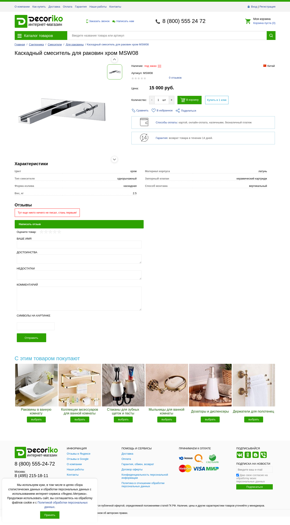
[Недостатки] (79, 275)
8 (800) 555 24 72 (183, 21)
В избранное (162, 110)
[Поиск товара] (166, 35)
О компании (22, 6)
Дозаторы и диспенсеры (210, 411)
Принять (49, 515)
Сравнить (140, 110)
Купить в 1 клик (216, 100)
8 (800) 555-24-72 (35, 464)
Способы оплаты (166, 122)
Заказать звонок (96, 21)
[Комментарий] (79, 299)
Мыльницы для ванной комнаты (166, 411)
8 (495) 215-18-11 (31, 475)
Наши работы (98, 6)
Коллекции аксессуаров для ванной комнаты (79, 411)
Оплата (67, 6)
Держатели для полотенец (253, 411)
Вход (254, 6)
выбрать (36, 419)
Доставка (54, 6)
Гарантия (81, 6)
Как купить (39, 6)
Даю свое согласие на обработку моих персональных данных (252, 478)
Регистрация (268, 6)
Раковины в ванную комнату (36, 411)
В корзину (189, 100)
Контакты (115, 6)
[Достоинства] (79, 259)
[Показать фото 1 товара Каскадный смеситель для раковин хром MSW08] (24, 71)
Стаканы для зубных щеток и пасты (123, 411)
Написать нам (122, 21)
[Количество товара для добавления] (158, 100)
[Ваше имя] (79, 244)
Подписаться (254, 486)
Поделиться (186, 110)
